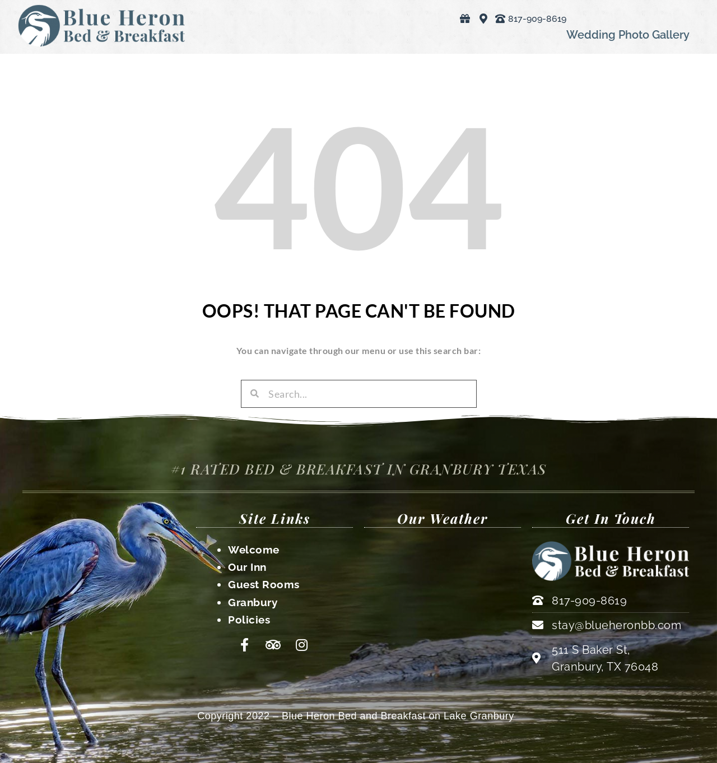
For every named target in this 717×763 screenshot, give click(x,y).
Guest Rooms (264, 584)
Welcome (254, 549)
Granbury (252, 600)
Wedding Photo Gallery (628, 34)
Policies (249, 617)
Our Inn (247, 566)
